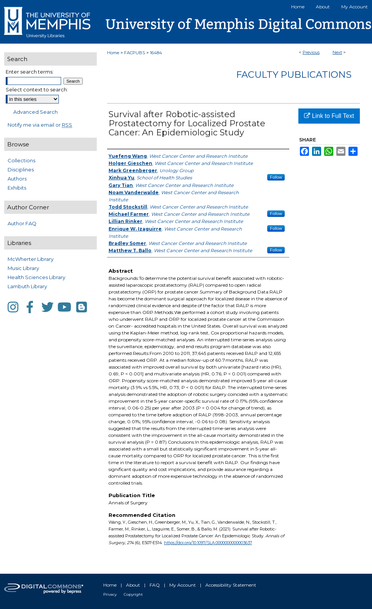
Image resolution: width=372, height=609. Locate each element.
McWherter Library (31, 259)
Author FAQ (22, 223)
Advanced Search (35, 112)
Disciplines (21, 169)
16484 (156, 52)
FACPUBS (134, 52)
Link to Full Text (329, 116)
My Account (182, 585)
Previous (311, 52)
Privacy (110, 594)
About (133, 585)
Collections (21, 160)
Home (113, 52)
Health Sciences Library (36, 277)
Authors (17, 179)
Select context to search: (37, 89)
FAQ (155, 585)
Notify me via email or (40, 125)
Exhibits (17, 188)
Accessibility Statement (230, 585)
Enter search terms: (30, 72)
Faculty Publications (294, 74)
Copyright (133, 594)
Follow (276, 177)
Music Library (23, 268)
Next (337, 52)
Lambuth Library (27, 286)
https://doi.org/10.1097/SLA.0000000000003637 (208, 542)
